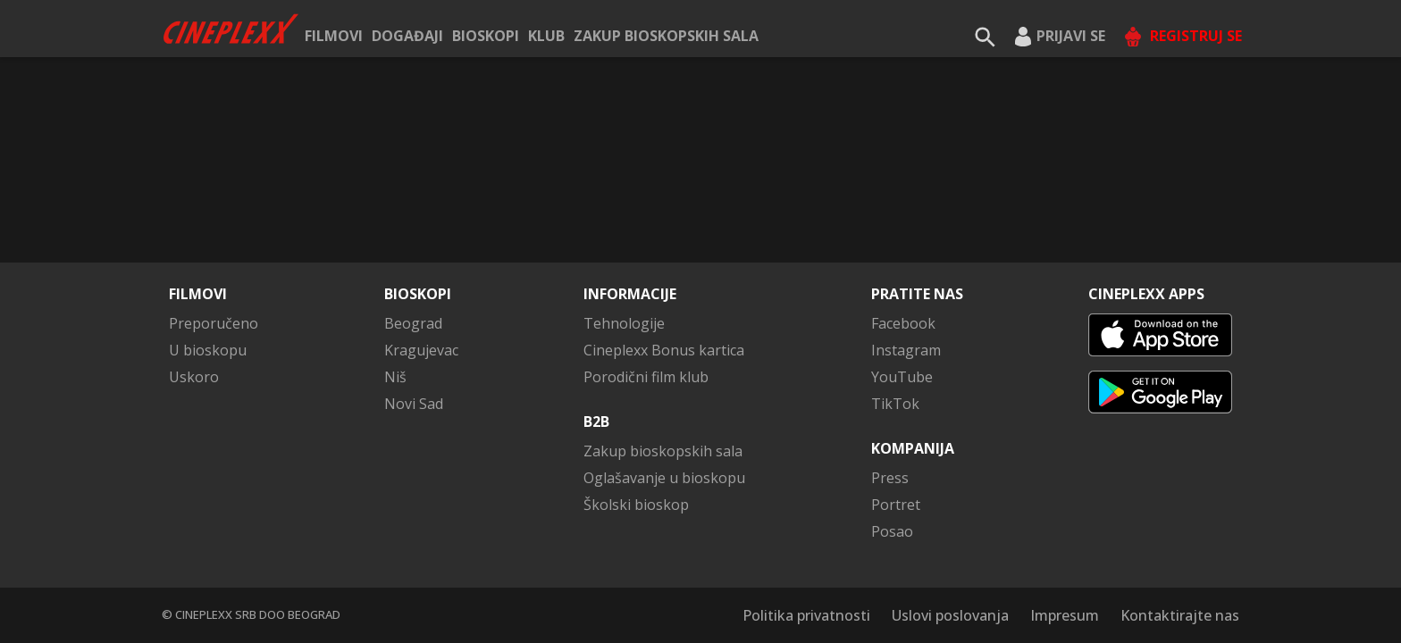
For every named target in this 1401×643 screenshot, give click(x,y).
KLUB (546, 36)
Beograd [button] (413, 323)
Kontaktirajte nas (1179, 615)
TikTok (895, 403)
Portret (895, 504)
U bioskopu (208, 350)
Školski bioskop (636, 504)
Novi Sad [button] (413, 403)
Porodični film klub (646, 377)
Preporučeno (213, 323)
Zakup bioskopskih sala (666, 36)
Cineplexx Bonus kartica (663, 350)
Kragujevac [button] (421, 350)
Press (890, 478)
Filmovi (334, 36)
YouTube (902, 377)
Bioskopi (485, 36)
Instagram (906, 350)
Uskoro (194, 377)
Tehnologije (624, 323)
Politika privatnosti (806, 615)
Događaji (407, 36)
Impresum (1064, 615)
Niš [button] (395, 377)
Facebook (903, 323)
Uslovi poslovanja (950, 615)
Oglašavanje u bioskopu (664, 478)
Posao (892, 531)
